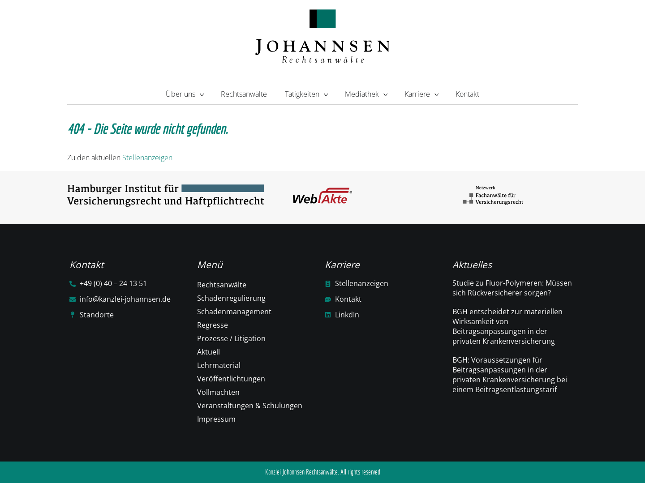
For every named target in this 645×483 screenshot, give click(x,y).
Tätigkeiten (306, 93)
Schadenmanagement (234, 311)
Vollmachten (218, 392)
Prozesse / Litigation (231, 338)
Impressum (216, 419)
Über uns (184, 93)
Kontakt (467, 94)
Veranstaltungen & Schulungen (249, 405)
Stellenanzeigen (147, 157)
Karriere (421, 93)
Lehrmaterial (219, 365)
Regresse (212, 325)
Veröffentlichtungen (231, 379)
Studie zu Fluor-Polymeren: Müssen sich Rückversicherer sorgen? (512, 288)
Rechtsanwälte (244, 94)
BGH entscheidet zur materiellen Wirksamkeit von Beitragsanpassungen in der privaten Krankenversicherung (507, 326)
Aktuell (208, 352)
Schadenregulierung (231, 298)
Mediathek (366, 93)
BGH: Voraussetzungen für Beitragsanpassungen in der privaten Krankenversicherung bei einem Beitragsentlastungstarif (509, 374)
